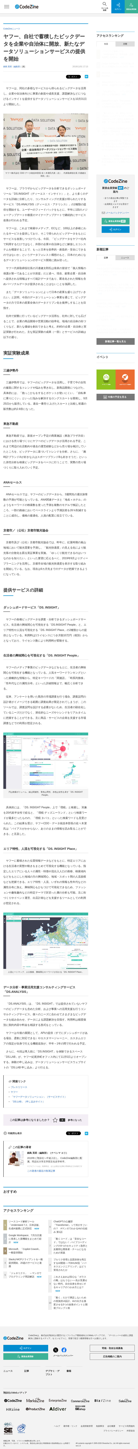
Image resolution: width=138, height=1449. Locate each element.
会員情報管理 (87, 1426)
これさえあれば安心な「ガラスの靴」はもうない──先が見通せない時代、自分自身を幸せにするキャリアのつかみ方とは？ (115, 287)
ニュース (125, 258)
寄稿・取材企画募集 (112, 1348)
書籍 (68, 1371)
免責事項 (100, 1426)
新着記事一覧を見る (115, 341)
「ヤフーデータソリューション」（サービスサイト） (39, 1096)
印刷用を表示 (12, 1133)
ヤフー (14, 1092)
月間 (125, 44)
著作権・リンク (70, 1426)
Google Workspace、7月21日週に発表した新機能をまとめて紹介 (25, 1239)
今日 (106, 44)
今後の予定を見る (115, 397)
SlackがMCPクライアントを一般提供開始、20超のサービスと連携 (26, 1263)
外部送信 (131, 1431)
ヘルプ (57, 1426)
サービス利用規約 (127, 1426)
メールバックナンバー (115, 212)
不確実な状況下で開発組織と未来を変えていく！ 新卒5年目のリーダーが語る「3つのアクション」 (115, 272)
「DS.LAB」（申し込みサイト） (28, 1101)
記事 (106, 258)
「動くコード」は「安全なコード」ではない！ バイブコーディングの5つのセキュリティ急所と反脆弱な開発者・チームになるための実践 (71, 1245)
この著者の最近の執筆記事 (41, 1170)
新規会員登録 (115, 221)
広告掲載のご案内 (112, 1356)
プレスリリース (19, 1087)
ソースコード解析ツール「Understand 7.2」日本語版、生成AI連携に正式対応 (25, 1225)
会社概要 (111, 1426)
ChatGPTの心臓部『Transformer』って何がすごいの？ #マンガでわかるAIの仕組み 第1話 (117, 104)
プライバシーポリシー (113, 1431)
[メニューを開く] (6, 6)
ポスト (72, 77)
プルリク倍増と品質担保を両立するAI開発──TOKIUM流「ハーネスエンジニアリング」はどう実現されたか (118, 131)
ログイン (115, 229)
